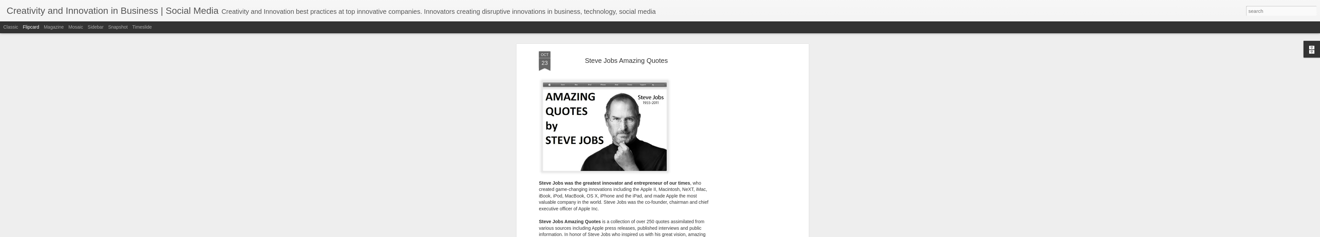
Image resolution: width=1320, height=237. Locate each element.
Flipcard (31, 27)
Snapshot (118, 27)
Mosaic (75, 27)
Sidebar (96, 27)
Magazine (54, 27)
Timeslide (142, 27)
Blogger (693, 233)
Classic (10, 27)
